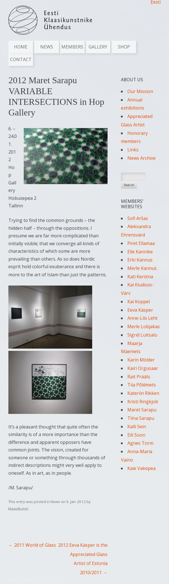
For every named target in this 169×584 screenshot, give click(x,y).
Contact (21, 59)
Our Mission (140, 91)
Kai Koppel (138, 301)
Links (133, 150)
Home (20, 47)
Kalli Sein (136, 426)
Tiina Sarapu (140, 418)
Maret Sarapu (141, 410)
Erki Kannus (140, 260)
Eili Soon (136, 435)
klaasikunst (18, 508)
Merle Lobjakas (143, 326)
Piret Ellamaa (141, 243)
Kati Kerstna (140, 277)
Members (72, 47)
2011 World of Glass (32, 545)
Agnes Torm (140, 443)
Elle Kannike (140, 252)
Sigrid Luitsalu (142, 335)
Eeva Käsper (140, 310)
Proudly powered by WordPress (34, 580)
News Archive (141, 158)
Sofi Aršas (137, 218)
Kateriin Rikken (143, 393)
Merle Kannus (142, 268)
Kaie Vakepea (141, 468)
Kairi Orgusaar (142, 368)
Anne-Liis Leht (142, 318)
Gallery (98, 47)
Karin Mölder (141, 360)
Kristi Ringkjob (142, 401)
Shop (124, 47)
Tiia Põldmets (141, 385)
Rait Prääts (138, 377)
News (46, 47)
